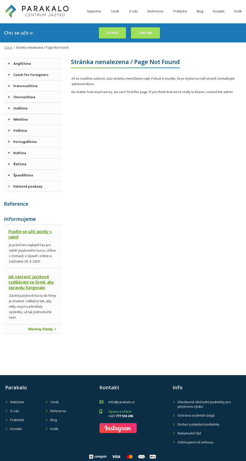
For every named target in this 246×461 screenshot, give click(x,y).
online (145, 32)
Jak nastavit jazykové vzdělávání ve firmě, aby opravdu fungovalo (31, 282)
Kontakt (218, 15)
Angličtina (19, 63)
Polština (17, 130)
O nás (133, 15)
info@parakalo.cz (121, 402)
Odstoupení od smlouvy (196, 442)
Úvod (8, 47)
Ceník (115, 15)
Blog (200, 15)
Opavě (112, 32)
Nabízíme (94, 15)
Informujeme (20, 219)
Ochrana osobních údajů (196, 415)
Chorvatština (21, 97)
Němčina (18, 119)
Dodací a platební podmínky (198, 424)
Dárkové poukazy (25, 186)
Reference (155, 15)
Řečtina (17, 164)
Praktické (180, 15)
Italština (18, 108)
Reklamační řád (189, 433)
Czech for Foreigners (28, 74)
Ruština (17, 153)
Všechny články (42, 329)
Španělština (20, 175)
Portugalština (22, 141)
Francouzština (22, 86)
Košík (238, 15)
